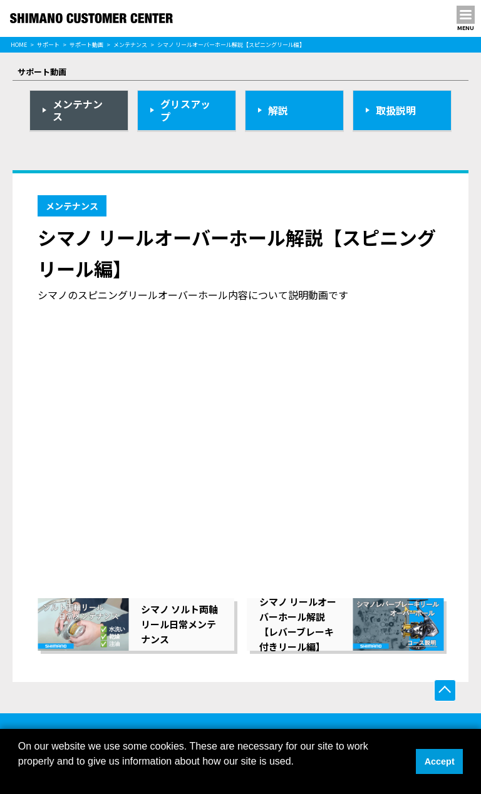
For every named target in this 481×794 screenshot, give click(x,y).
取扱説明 (396, 110)
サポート (48, 45)
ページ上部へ (445, 690)
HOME (19, 45)
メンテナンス (130, 45)
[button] (20, 778)
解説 (278, 110)
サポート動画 (86, 45)
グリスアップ (185, 110)
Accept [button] (440, 761)
